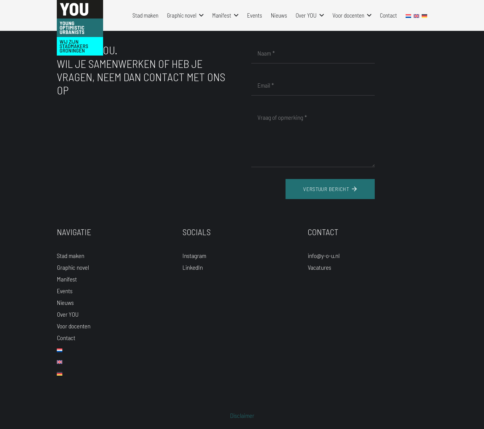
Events (65, 290)
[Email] (313, 85)
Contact (66, 337)
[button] (199, 15)
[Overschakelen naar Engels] (59, 361)
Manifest (67, 279)
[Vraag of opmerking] (313, 137)
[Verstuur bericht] (330, 189)
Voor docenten (73, 326)
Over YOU (68, 314)
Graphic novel (73, 267)
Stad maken (70, 255)
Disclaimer (242, 415)
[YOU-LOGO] (80, 28)
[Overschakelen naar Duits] (59, 373)
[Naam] (313, 53)
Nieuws (65, 302)
